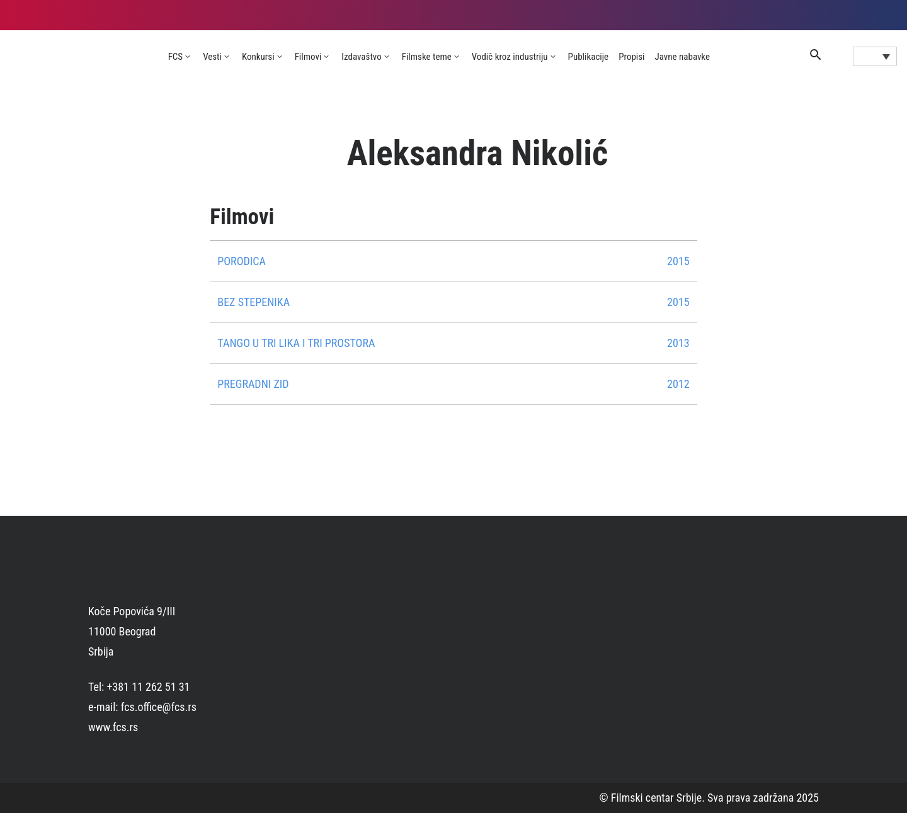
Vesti (212, 56)
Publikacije (588, 56)
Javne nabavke (682, 56)
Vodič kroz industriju (510, 56)
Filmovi (308, 56)
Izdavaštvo (361, 56)
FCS (175, 56)
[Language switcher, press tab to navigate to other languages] (875, 56)
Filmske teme (427, 56)
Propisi (631, 56)
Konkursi (258, 56)
